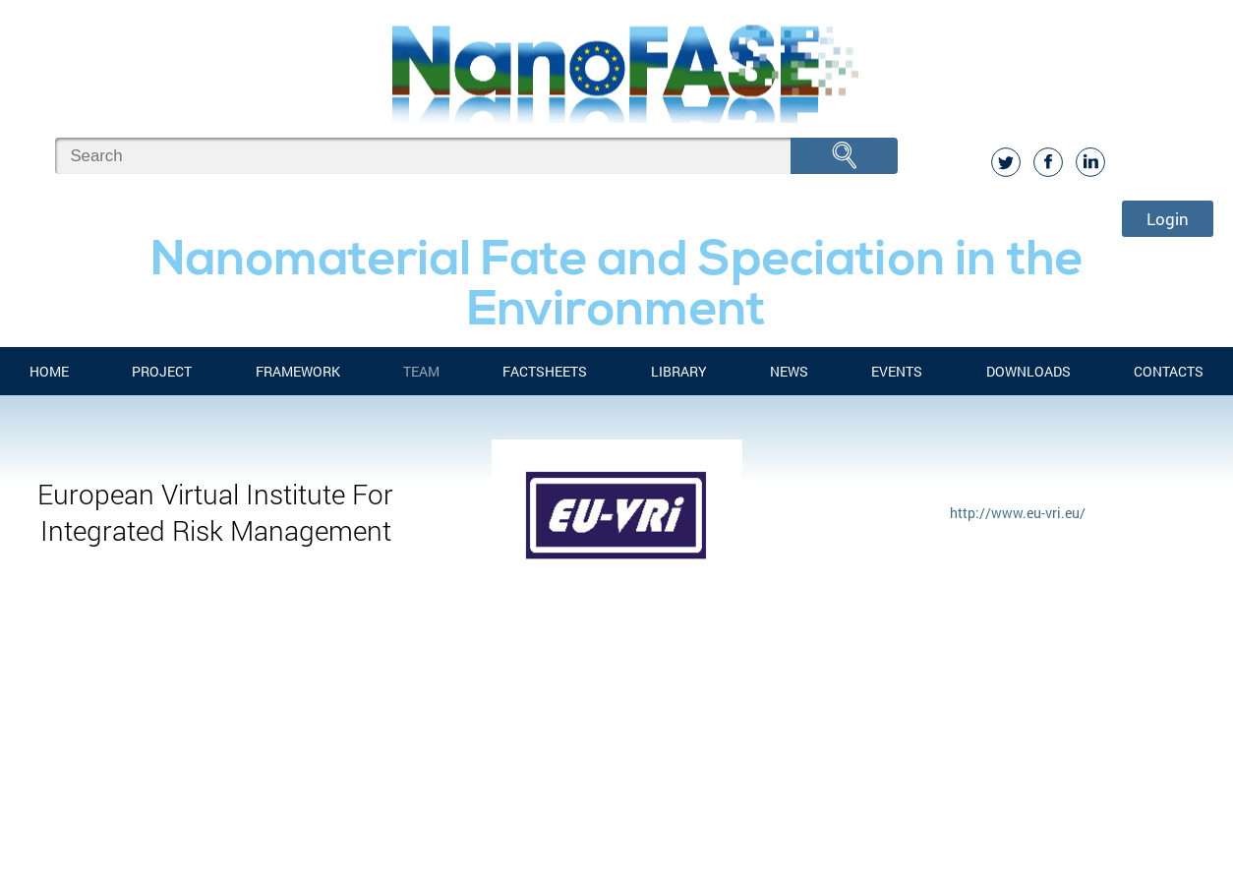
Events (896, 371)
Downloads (1028, 371)
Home (49, 371)
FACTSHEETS (544, 371)
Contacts (1169, 371)
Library (679, 371)
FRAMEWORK (298, 371)
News (789, 371)
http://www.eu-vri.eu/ (1018, 512)
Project (162, 371)
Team (421, 371)
